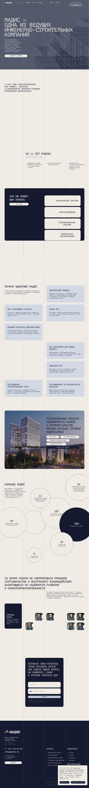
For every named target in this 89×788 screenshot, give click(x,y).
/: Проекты (70, 755)
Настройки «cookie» (78, 782)
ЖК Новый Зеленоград (70, 437)
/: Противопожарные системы (54, 757)
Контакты (39, 2)
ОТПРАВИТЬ (44, 696)
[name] (44, 684)
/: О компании (71, 757)
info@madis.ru (12, 752)
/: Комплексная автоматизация (55, 760)
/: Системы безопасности (53, 763)
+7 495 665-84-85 (76, 2)
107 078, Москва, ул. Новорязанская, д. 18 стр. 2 (10, 757)
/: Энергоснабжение (52, 755)
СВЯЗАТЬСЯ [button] (13, 762)
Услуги (51, 2)
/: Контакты (70, 760)
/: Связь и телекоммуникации (54, 765)
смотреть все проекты (63, 447)
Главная (28, 2)
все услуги (19, 204)
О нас (33, 2)
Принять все (64, 782)
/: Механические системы (53, 752)
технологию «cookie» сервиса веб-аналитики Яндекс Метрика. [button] (71, 769)
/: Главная (70, 752)
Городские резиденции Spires (58, 440)
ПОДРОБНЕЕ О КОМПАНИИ (16, 55)
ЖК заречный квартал (56, 443)
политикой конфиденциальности (37, 701)
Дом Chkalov (52, 437)
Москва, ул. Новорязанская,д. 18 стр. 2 (18, 2)
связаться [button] (76, 5)
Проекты (57, 2)
